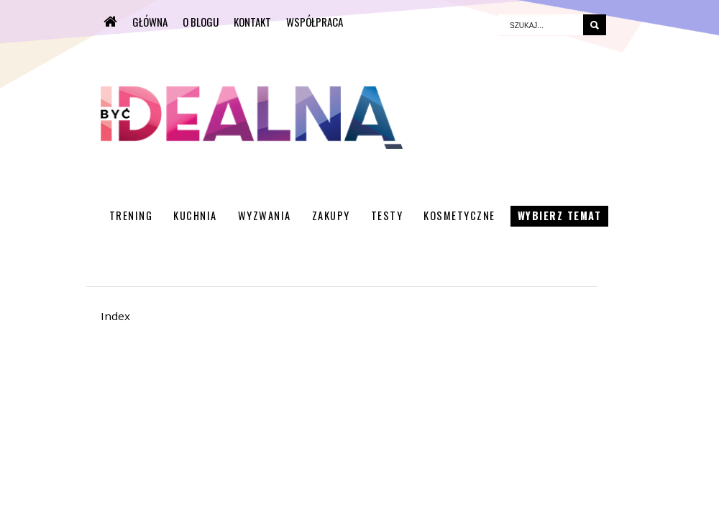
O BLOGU (201, 21)
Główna (150, 21)
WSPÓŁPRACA (314, 21)
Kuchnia (195, 215)
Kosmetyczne (459, 215)
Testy (387, 215)
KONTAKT (252, 21)
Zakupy (331, 215)
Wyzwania (264, 215)
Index (115, 316)
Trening (131, 215)
